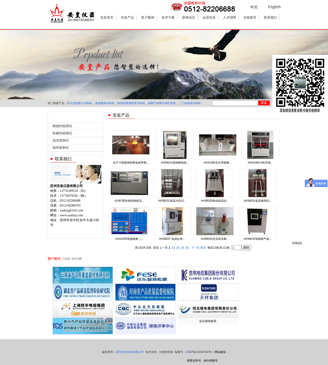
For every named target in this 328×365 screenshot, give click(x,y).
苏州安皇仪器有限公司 (130, 352)
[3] (177, 247)
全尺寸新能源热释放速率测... (131, 162)
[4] (182, 247)
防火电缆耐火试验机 (79, 103)
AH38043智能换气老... (257, 238)
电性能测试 (60, 147)
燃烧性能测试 (62, 126)
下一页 (195, 247)
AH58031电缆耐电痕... (175, 162)
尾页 (203, 247)
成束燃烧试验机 (105, 103)
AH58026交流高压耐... (215, 238)
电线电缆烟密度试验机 (131, 103)
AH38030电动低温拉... (215, 200)
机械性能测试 (62, 133)
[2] (173, 247)
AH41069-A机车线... (260, 162)
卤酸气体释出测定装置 (162, 103)
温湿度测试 (60, 140)
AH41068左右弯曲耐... (217, 162)
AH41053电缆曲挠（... (129, 238)
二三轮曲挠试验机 (190, 103)
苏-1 (200, 352)
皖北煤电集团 (208, 321)
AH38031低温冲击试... (172, 200)
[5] (187, 247)
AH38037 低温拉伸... (172, 238)
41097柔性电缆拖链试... (129, 200)
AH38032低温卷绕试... (257, 200)
